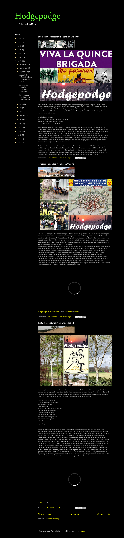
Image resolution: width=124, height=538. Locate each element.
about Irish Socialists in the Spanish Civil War (58, 37)
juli (21, 108)
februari (23, 115)
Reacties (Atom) (53, 519)
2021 (20, 46)
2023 (20, 39)
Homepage (75, 514)
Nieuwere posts (45, 514)
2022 (20, 42)
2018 (20, 57)
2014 (20, 131)
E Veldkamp (68, 312)
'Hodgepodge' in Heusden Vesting (49, 312)
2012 (20, 139)
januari (22, 119)
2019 (20, 53)
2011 (20, 142)
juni (21, 112)
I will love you (42, 503)
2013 (20, 135)
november (24, 68)
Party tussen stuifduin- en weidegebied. (56, 323)
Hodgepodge (37, 16)
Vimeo (76, 312)
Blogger (82, 531)
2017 (20, 61)
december (24, 64)
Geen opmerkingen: (65, 158)
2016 (20, 124)
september (24, 72)
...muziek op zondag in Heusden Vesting (56, 164)
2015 (20, 128)
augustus (23, 104)
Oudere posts (103, 514)
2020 (20, 50)
